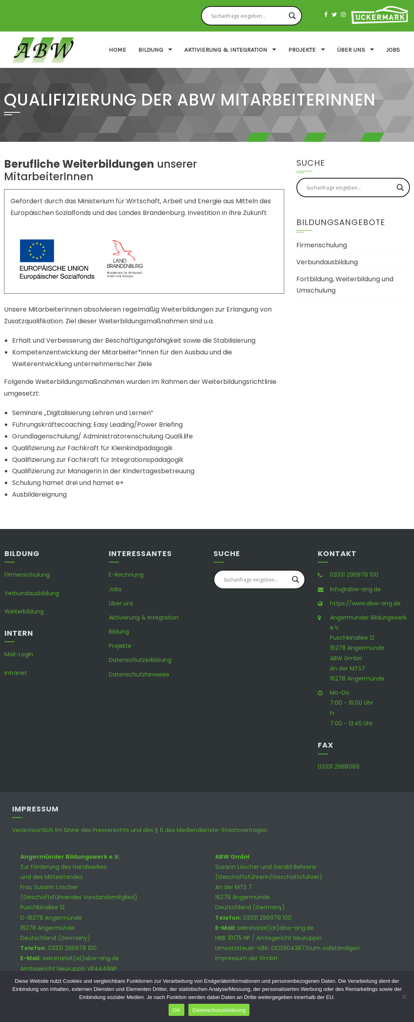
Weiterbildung (24, 611)
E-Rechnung (126, 575)
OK (176, 1010)
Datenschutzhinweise (139, 674)
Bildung (150, 49)
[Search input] (248, 15)
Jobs (393, 49)
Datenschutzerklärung (140, 660)
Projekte (302, 49)
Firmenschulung (321, 245)
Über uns (351, 49)
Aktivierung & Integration (225, 49)
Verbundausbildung (327, 262)
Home (117, 49)
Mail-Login (18, 654)
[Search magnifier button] (292, 15)
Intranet (15, 673)
